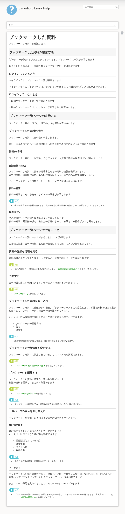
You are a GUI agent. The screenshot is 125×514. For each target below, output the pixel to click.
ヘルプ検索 (116, 7)
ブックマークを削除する (25, 393)
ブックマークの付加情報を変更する (30, 365)
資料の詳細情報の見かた (69, 269)
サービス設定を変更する (25, 497)
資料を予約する (21, 294)
